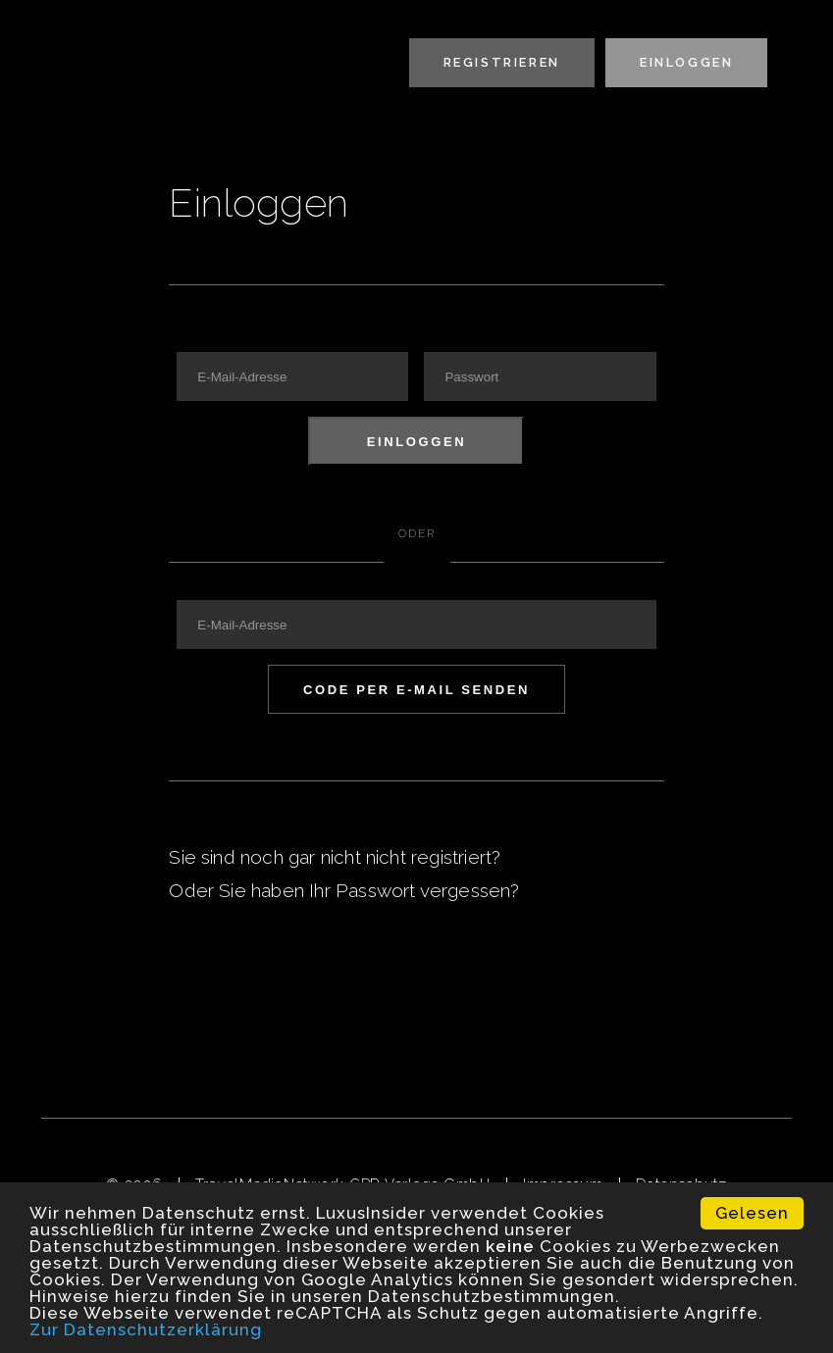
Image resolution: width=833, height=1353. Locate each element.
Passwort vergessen (423, 890)
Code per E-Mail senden (416, 689)
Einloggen (686, 62)
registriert (451, 857)
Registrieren (501, 62)
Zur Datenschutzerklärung (145, 1329)
